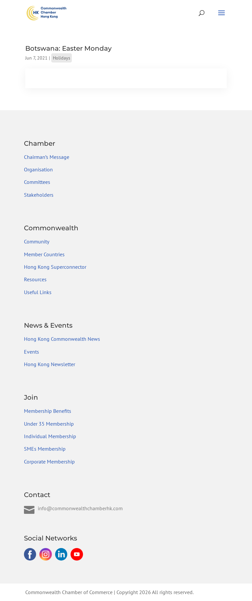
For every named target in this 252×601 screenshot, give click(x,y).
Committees (37, 182)
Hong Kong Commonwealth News (62, 339)
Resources (35, 279)
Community (36, 241)
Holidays (61, 58)
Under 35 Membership (49, 423)
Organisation (38, 169)
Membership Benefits (47, 411)
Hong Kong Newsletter (49, 364)
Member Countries (44, 254)
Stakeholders (38, 194)
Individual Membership (50, 436)
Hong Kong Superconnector (55, 266)
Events (31, 351)
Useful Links (38, 292)
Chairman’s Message (46, 157)
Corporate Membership (49, 461)
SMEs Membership (45, 448)
